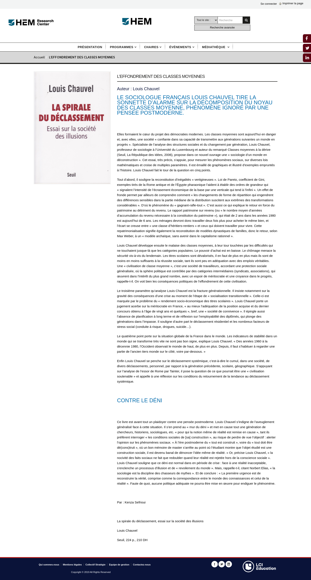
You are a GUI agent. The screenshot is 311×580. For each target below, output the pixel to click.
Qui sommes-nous (49, 564)
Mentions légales (72, 564)
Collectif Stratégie (95, 564)
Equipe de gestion (119, 564)
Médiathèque (214, 47)
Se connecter (269, 3)
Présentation (90, 47)
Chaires (151, 47)
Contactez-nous (142, 564)
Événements (180, 47)
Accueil (39, 57)
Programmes (121, 47)
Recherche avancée (222, 27)
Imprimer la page (291, 3)
